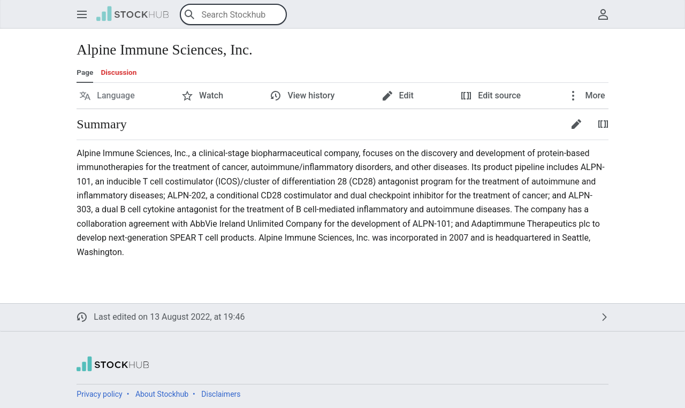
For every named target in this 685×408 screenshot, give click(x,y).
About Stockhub (161, 394)
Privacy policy (99, 394)
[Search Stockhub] (233, 14)
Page (85, 72)
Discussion (118, 72)
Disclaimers (220, 394)
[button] (82, 14)
